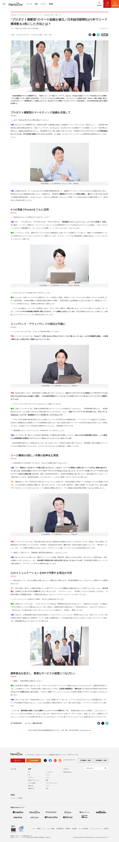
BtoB (13, 34)
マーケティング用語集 (16, 798)
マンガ (47, 775)
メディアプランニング (52, 783)
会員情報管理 (59, 828)
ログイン (17, 760)
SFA (50, 34)
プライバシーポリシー (96, 828)
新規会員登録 (33, 760)
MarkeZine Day (67, 772)
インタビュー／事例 (36, 34)
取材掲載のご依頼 (101, 760)
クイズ (47, 777)
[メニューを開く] (4, 4)
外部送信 (106, 828)
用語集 (51, 4)
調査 (47, 780)
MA (45, 34)
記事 (36, 4)
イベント (43, 4)
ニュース (29, 4)
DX (29, 772)
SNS (47, 788)
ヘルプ (33, 828)
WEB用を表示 (16, 723)
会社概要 (74, 828)
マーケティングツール (23, 34)
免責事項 (67, 828)
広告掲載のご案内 (85, 760)
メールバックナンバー (69, 760)
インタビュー (49, 772)
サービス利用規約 (83, 828)
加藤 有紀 (21, 28)
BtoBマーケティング (33, 780)
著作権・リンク (41, 828)
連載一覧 (30, 785)
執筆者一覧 (31, 788)
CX (29, 775)
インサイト (31, 777)
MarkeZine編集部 (31, 28)
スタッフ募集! (50, 828)
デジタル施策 (31, 783)
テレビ (47, 785)
